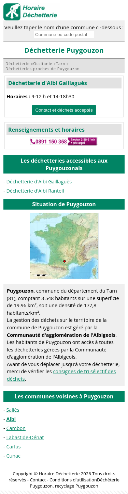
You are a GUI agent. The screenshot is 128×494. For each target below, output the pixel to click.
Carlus (13, 446)
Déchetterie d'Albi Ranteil (35, 190)
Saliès (12, 410)
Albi (11, 419)
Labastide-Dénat (25, 437)
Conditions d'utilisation (73, 480)
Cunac (13, 455)
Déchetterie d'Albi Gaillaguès (47, 83)
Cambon (16, 428)
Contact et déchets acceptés (64, 110)
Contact (38, 480)
